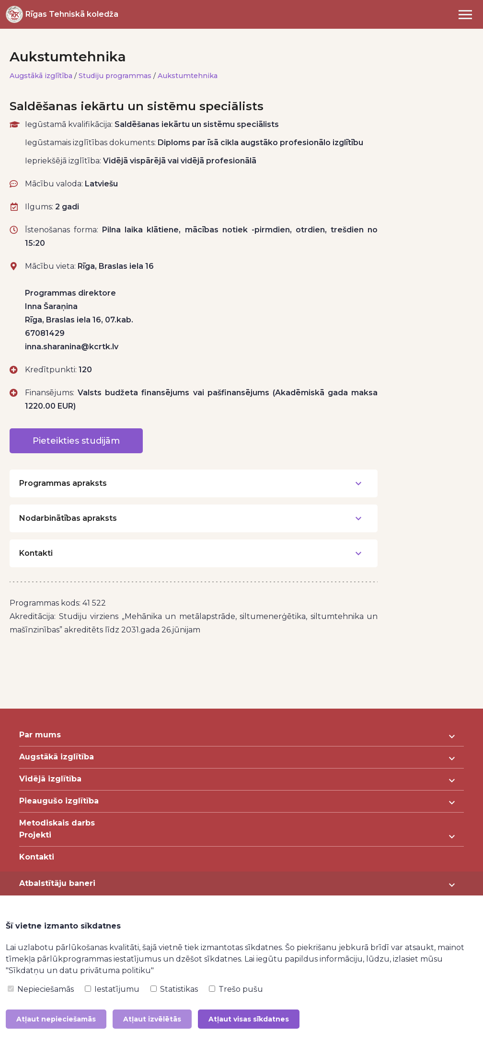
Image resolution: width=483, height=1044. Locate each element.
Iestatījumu (112, 989)
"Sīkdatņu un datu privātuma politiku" (80, 970)
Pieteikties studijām (76, 441)
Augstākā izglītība (41, 75)
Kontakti (36, 856)
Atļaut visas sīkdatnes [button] (248, 1019)
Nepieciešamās (41, 989)
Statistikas (174, 989)
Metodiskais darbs (57, 822)
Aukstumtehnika (188, 75)
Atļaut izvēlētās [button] (152, 1019)
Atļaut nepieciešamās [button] (56, 1019)
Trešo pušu (236, 989)
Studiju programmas (115, 75)
